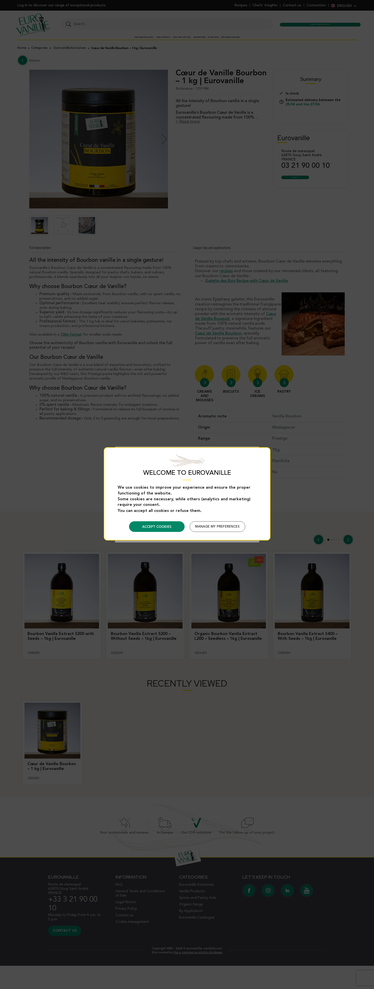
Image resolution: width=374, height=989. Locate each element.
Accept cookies (156, 527)
